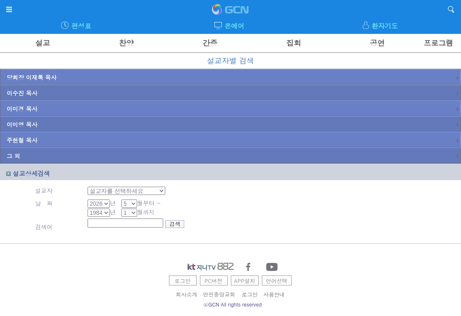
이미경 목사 (233, 109)
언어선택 (277, 281)
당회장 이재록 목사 (233, 77)
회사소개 (186, 294)
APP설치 (244, 281)
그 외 (233, 156)
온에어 (234, 26)
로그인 (183, 281)
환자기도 (384, 26)
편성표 (81, 26)
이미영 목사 (233, 124)
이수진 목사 (233, 93)
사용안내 (274, 294)
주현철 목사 (233, 140)
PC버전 (213, 281)
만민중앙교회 (219, 294)
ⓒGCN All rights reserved (233, 304)
